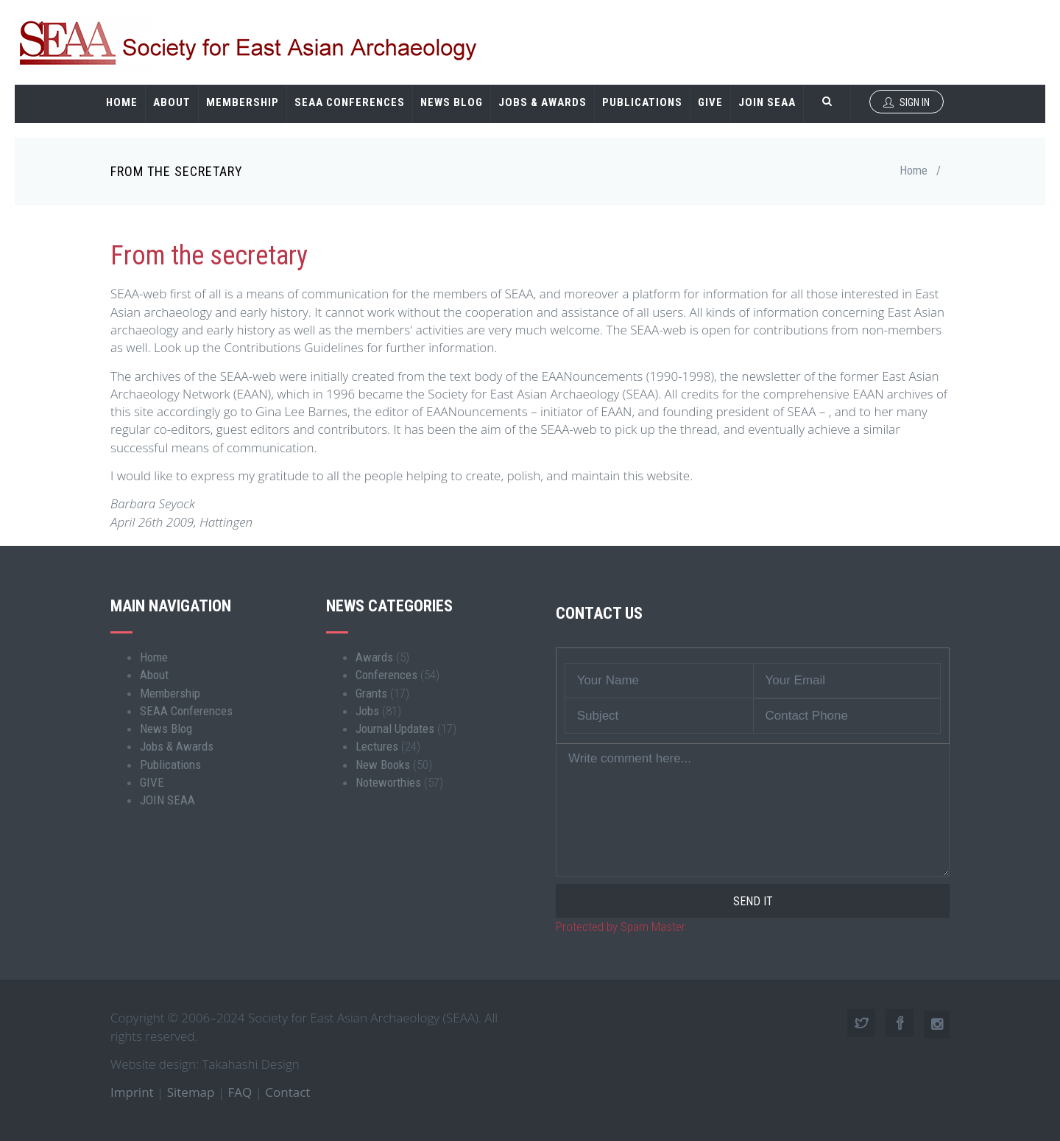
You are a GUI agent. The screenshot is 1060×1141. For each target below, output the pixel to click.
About (172, 102)
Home (122, 102)
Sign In (906, 102)
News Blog (451, 102)
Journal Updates (395, 728)
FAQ (240, 1092)
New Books (383, 764)
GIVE (710, 102)
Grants (371, 693)
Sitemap (191, 1092)
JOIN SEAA (767, 102)
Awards (374, 657)
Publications (642, 102)
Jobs (367, 710)
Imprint (132, 1092)
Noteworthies (388, 782)
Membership (242, 102)
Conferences (386, 674)
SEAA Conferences (349, 102)
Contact (287, 1092)
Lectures (377, 746)
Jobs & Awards (542, 102)
